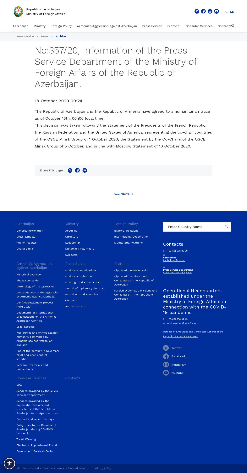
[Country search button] (227, 227)
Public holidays (26, 242)
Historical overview (28, 274)
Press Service (152, 26)
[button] (9, 463)
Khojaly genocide (27, 280)
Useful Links (24, 248)
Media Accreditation (78, 276)
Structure (71, 236)
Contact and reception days (35, 419)
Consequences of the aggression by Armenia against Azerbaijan (37, 294)
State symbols (25, 236)
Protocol (173, 26)
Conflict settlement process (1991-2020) (34, 304)
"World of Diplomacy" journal (84, 288)
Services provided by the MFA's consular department (37, 392)
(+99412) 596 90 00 (175, 251)
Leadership (72, 242)
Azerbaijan (20, 26)
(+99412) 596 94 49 (175, 319)
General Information (29, 230)
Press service (25, 36)
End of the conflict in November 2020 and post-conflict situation (37, 355)
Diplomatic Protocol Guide (131, 270)
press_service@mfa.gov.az (177, 272)
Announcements (76, 306)
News (44, 36)
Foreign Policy (61, 26)
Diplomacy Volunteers (79, 248)
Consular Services (199, 26)
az (227, 12)
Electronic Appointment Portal (36, 445)
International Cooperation (131, 236)
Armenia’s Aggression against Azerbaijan (107, 26)
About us (71, 230)
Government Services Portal (34, 451)
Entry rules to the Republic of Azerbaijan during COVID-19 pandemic (36, 429)
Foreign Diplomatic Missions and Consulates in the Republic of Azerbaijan (135, 294)
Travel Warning (26, 439)
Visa (19, 384)
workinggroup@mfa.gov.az (179, 323)
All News (122, 193)
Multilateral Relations (128, 242)
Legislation (72, 254)
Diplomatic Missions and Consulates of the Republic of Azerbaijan (134, 280)
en (232, 12)
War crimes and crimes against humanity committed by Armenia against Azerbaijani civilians (37, 338)
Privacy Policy (103, 468)
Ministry (40, 26)
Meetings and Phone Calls (82, 282)
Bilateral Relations (126, 230)
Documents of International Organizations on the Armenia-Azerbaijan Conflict (36, 316)
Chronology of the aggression (35, 286)
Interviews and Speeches (82, 294)
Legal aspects (25, 326)
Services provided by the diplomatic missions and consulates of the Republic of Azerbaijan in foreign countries (37, 407)
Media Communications (80, 270)
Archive (61, 36)
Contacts (224, 26)
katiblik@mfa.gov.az (174, 260)
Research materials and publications (32, 367)
